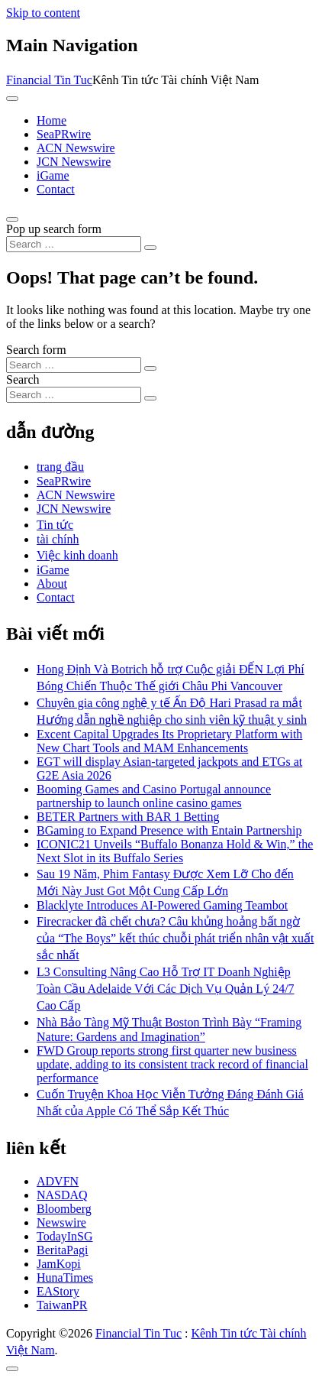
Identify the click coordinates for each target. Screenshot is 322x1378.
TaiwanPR (62, 1305)
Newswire (61, 1222)
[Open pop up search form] (12, 219)
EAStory (58, 1291)
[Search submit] (150, 247)
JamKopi (59, 1263)
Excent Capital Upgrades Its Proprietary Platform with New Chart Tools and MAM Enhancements (169, 741)
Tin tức (55, 524)
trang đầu (60, 466)
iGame (53, 175)
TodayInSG (65, 1236)
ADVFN (58, 1181)
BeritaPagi (63, 1249)
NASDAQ (62, 1194)
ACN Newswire (76, 147)
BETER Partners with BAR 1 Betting (128, 816)
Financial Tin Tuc (49, 79)
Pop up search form (53, 228)
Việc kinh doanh (77, 555)
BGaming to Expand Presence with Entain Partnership (169, 830)
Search (23, 379)
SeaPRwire (64, 134)
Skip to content (43, 12)
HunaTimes (65, 1277)
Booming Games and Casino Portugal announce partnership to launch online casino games (154, 796)
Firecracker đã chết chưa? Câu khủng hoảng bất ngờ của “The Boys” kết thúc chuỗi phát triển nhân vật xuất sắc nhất (175, 938)
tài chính (58, 539)
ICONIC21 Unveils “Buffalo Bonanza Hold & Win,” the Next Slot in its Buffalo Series (175, 851)
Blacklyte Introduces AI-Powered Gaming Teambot (162, 905)
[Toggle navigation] (12, 98)
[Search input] (73, 244)
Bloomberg (64, 1208)
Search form (36, 349)
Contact (56, 189)
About (52, 583)
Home (51, 120)
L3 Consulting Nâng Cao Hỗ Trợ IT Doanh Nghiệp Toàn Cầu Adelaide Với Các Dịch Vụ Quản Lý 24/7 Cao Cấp (166, 988)
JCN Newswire (74, 161)
